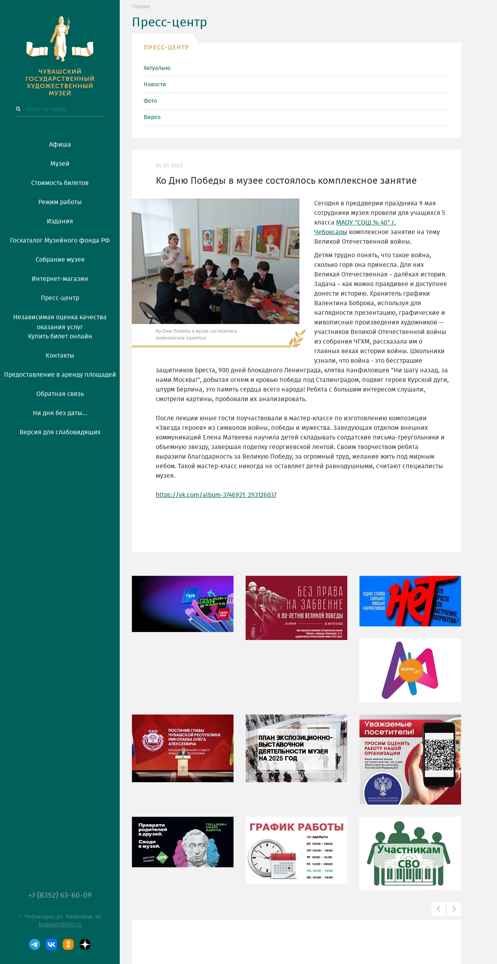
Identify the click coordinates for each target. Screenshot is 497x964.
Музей (59, 164)
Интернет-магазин (60, 279)
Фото (150, 101)
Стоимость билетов (60, 183)
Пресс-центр (60, 298)
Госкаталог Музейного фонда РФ (60, 240)
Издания (60, 221)
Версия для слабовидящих (60, 432)
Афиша (60, 144)
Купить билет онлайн (60, 336)
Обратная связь (60, 394)
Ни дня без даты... (60, 413)
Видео (152, 117)
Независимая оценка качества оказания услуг (60, 321)
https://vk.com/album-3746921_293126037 (216, 495)
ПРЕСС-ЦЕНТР (166, 47)
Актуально (157, 68)
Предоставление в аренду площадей (60, 375)
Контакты (60, 355)
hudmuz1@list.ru (60, 925)
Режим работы (60, 202)
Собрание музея (60, 259)
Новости (155, 84)
